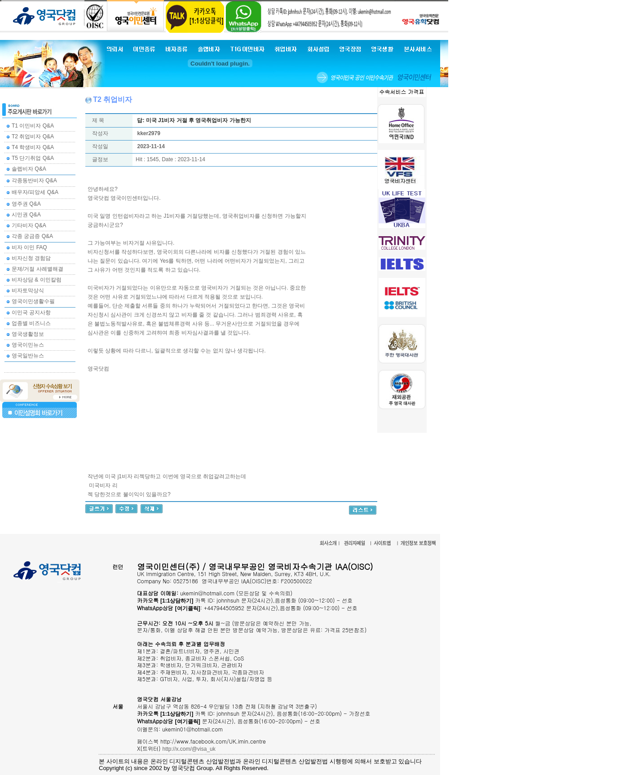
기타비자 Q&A (29, 225)
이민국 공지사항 (31, 312)
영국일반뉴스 (28, 355)
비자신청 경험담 (31, 258)
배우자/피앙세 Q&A (35, 192)
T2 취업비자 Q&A (33, 136)
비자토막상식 (28, 290)
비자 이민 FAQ (29, 247)
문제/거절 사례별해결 (37, 269)
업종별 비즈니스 (31, 323)
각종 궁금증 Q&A (32, 236)
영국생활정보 (28, 334)
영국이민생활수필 (33, 301)
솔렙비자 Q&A (29, 169)
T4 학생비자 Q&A (33, 147)
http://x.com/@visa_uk (189, 749)
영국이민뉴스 (28, 345)
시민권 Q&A (26, 214)
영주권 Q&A (26, 204)
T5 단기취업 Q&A (33, 158)
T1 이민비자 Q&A (33, 126)
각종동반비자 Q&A (34, 180)
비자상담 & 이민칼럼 (37, 280)
